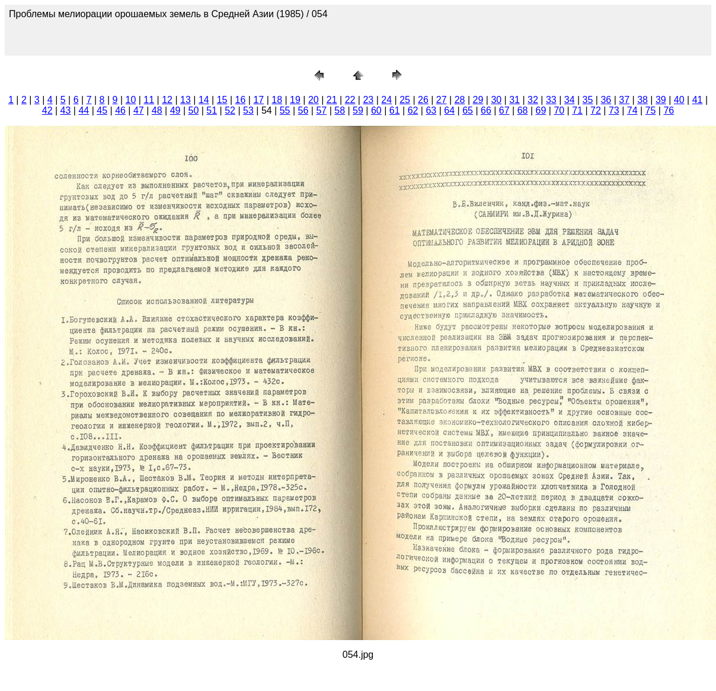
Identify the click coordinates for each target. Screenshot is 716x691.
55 (285, 110)
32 (533, 100)
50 (193, 110)
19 (295, 100)
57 (321, 110)
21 (332, 100)
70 (559, 110)
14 (204, 100)
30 (496, 100)
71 (577, 110)
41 (697, 100)
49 (175, 110)
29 (478, 100)
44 (83, 110)
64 (449, 110)
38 (642, 100)
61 (394, 110)
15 (222, 100)
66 (486, 110)
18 (276, 100)
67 (504, 110)
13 (185, 100)
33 (551, 100)
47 (138, 110)
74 (632, 110)
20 (313, 100)
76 (668, 110)
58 (339, 110)
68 (522, 110)
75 (650, 110)
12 (167, 100)
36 (605, 100)
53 (248, 110)
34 (569, 100)
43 (65, 110)
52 (230, 110)
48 (157, 110)
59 (358, 110)
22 (350, 100)
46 (120, 110)
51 (211, 110)
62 (413, 110)
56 (303, 110)
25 (404, 100)
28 (460, 100)
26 (423, 100)
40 (679, 100)
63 (431, 110)
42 (47, 110)
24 (386, 100)
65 (467, 110)
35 (588, 100)
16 (240, 100)
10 (131, 100)
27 (441, 100)
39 (661, 100)
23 (368, 100)
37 (624, 100)
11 (148, 100)
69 (541, 110)
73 (614, 110)
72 (595, 110)
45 (102, 110)
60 (376, 110)
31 (514, 100)
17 (258, 100)
